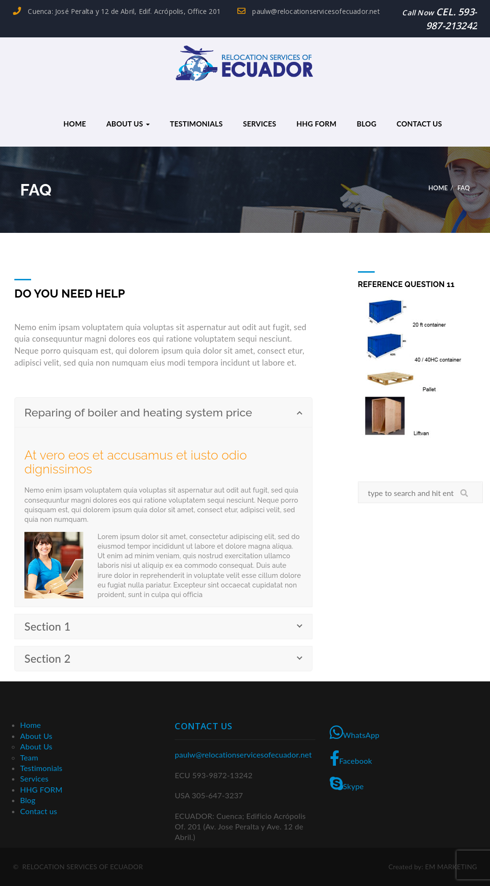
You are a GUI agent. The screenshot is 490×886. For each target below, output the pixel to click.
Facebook (351, 758)
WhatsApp (354, 732)
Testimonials (196, 123)
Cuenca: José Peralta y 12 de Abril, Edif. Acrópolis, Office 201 (117, 11)
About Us (128, 123)
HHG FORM (316, 123)
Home (75, 123)
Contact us (419, 123)
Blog (366, 123)
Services (259, 123)
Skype (347, 783)
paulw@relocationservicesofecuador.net (308, 11)
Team (29, 757)
